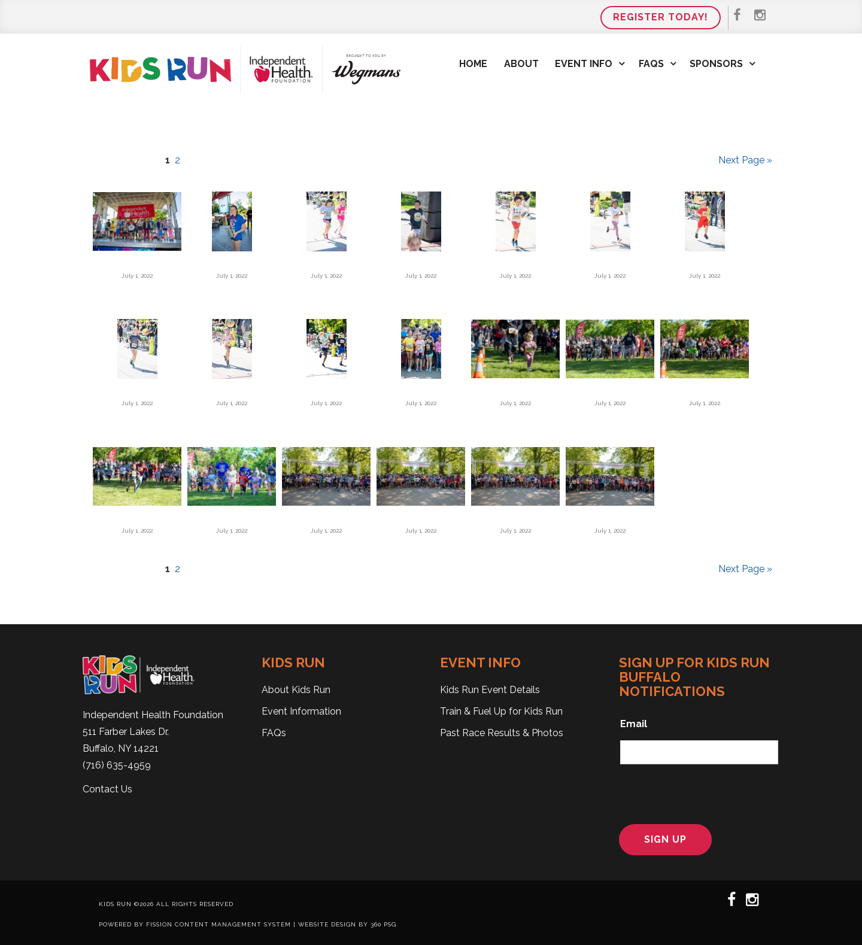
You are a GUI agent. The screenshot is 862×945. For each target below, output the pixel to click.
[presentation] (694, 792)
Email (633, 724)
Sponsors (716, 63)
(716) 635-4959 (117, 765)
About (521, 63)
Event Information (301, 711)
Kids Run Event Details (490, 689)
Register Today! (660, 17)
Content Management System (233, 924)
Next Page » (745, 160)
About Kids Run (296, 689)
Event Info (583, 63)
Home (473, 63)
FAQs (651, 63)
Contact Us (107, 789)
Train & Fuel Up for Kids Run (501, 711)
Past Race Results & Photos (501, 733)
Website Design (327, 924)
